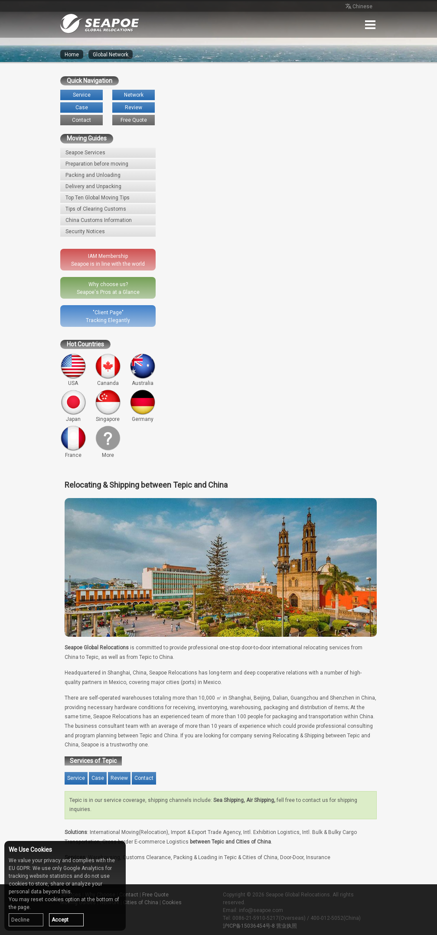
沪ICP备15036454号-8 (249, 926)
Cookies (172, 902)
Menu (370, 24)
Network (133, 95)
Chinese (358, 7)
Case (81, 107)
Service (82, 95)
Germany (143, 405)
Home (72, 55)
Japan (73, 405)
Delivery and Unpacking (93, 186)
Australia (143, 369)
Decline (20, 920)
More (108, 441)
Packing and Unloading (93, 175)
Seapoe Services (85, 153)
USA (73, 369)
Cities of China (140, 902)
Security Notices (85, 231)
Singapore (108, 405)
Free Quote (134, 120)
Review (133, 107)
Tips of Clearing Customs (95, 209)
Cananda (108, 369)
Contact (81, 120)
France (73, 441)
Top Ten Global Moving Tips (97, 198)
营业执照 (286, 926)
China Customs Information (98, 220)
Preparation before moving (96, 164)
